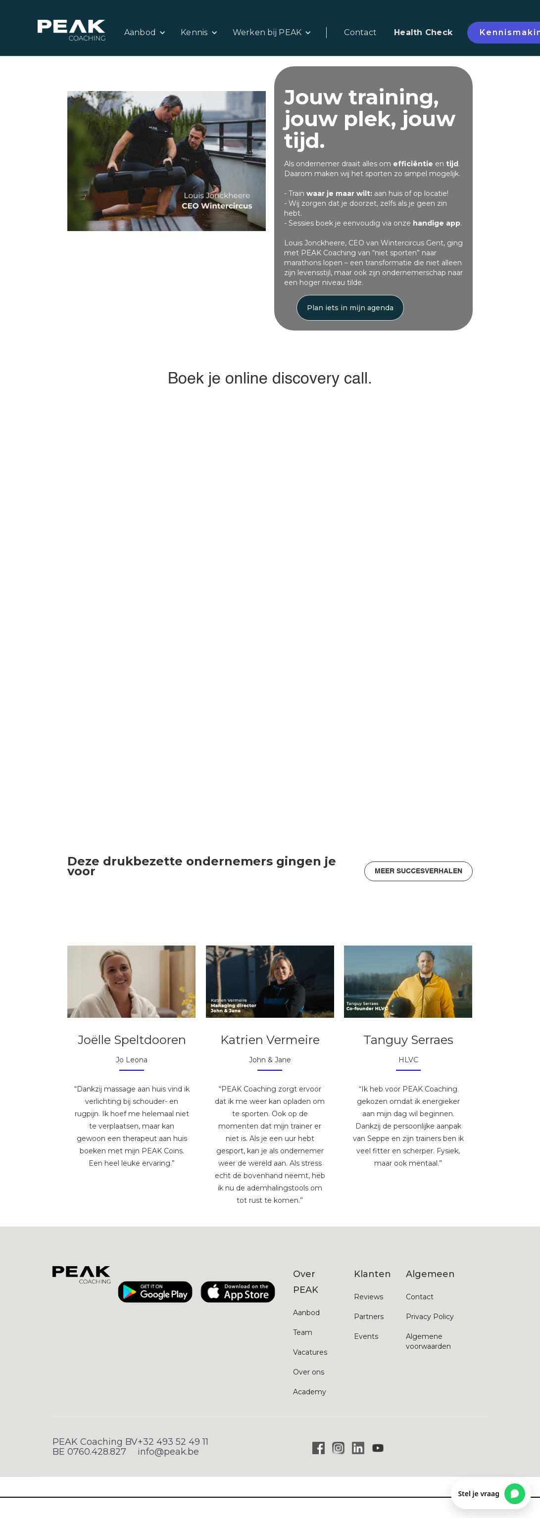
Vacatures (310, 1352)
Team (302, 1332)
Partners (369, 1316)
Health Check (423, 32)
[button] (145, 32)
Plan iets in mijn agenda (350, 307)
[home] (77, 33)
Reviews (368, 1296)
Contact (360, 32)
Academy (309, 1391)
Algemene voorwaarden (428, 1341)
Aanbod (306, 1312)
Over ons (308, 1372)
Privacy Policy (430, 1316)
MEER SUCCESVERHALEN (418, 871)
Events (366, 1336)
